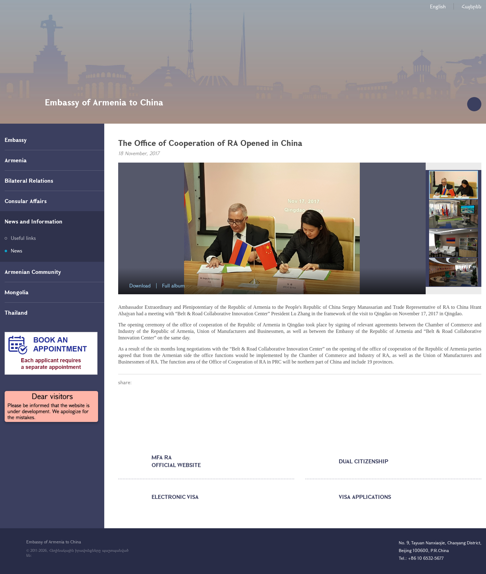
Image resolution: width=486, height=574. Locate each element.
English (438, 6)
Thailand (16, 312)
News (16, 250)
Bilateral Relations (29, 180)
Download (140, 285)
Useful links (23, 238)
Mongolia (16, 292)
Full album (173, 285)
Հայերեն (471, 6)
